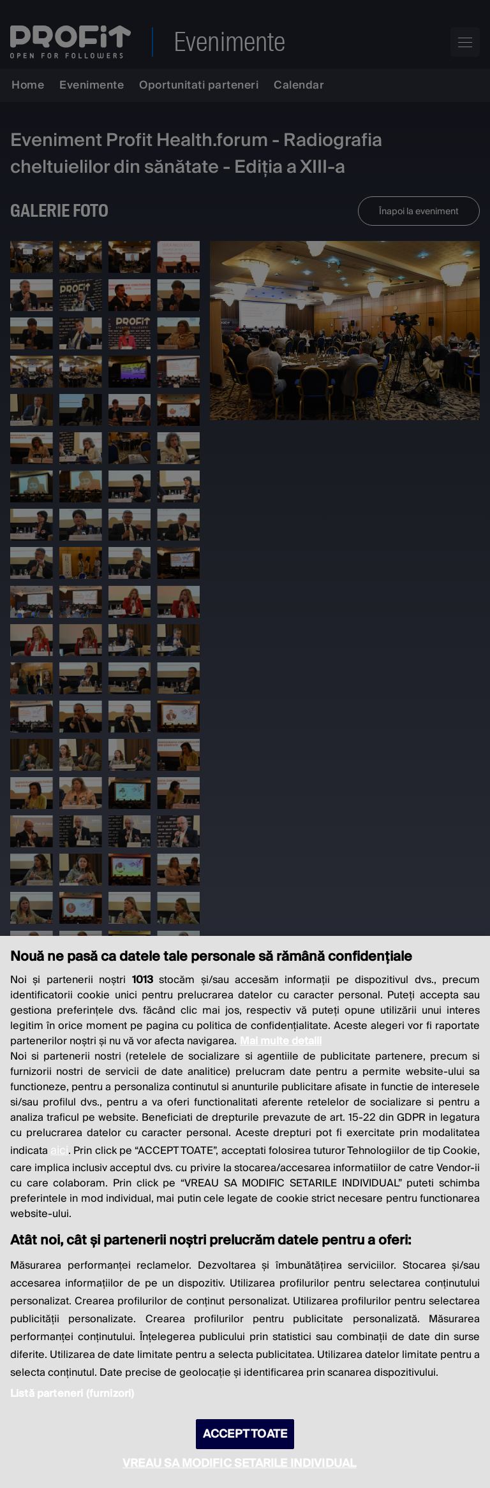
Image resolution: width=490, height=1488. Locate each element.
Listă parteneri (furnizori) (72, 1394)
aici (59, 1150)
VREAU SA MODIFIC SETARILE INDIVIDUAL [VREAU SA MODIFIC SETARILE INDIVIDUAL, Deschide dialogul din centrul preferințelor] (239, 1463)
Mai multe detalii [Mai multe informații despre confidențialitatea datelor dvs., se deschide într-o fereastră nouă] (281, 1041)
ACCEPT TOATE (245, 1434)
